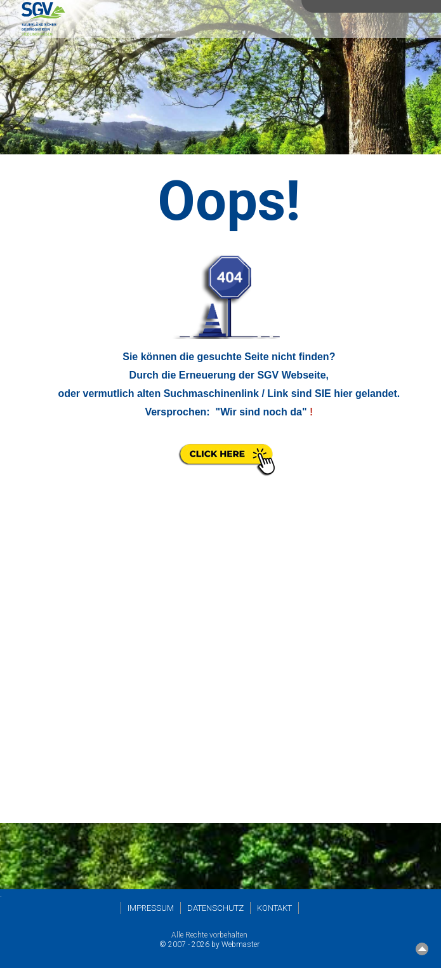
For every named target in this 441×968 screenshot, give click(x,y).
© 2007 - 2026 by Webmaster (209, 944)
